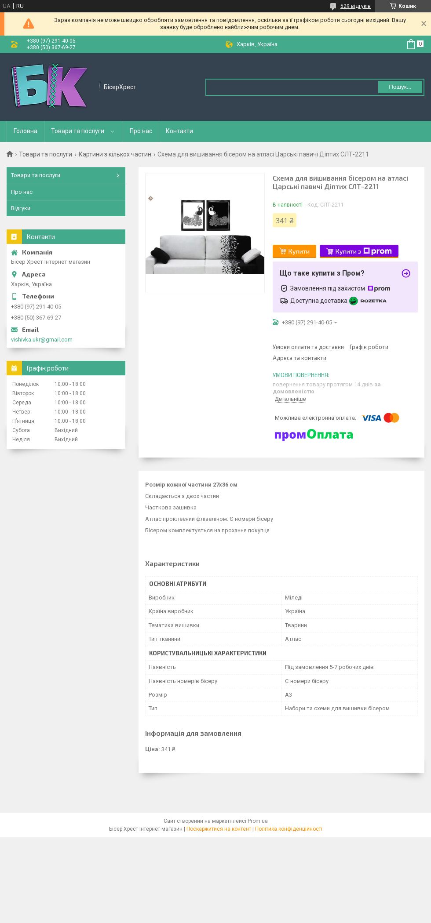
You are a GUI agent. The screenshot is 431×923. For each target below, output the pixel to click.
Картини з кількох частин (115, 154)
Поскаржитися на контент (218, 829)
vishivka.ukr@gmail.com (42, 339)
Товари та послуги (77, 130)
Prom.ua (258, 821)
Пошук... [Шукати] (400, 87)
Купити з (364, 251)
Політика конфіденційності (288, 829)
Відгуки (20, 208)
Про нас (141, 130)
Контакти (179, 130)
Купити (299, 251)
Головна (25, 130)
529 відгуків (355, 6)
